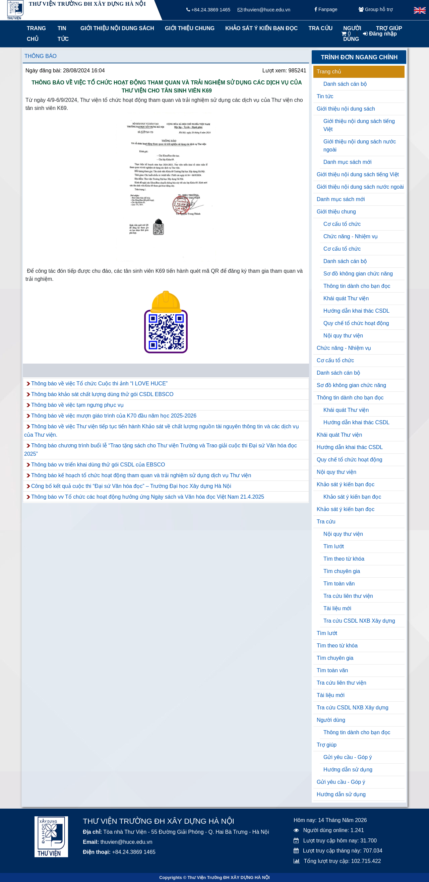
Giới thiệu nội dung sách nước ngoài (359, 145)
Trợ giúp (326, 745)
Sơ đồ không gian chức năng (358, 273)
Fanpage (326, 10)
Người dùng (331, 720)
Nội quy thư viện (343, 335)
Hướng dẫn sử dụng (347, 769)
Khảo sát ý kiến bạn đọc (260, 28)
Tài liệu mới (337, 608)
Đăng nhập (380, 34)
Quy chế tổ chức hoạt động (356, 323)
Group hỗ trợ (376, 10)
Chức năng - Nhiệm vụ (350, 236)
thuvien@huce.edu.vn (264, 10)
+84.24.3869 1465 (208, 10)
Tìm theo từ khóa (343, 559)
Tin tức (63, 33)
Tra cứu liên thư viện (348, 596)
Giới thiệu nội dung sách (115, 28)
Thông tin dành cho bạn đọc (356, 286)
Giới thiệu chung (189, 28)
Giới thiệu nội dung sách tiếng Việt (359, 125)
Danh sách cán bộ (345, 84)
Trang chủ (36, 33)
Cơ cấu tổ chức (342, 224)
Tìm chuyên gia (341, 571)
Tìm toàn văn (339, 583)
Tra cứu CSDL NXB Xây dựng (359, 621)
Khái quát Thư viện (346, 298)
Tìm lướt (333, 546)
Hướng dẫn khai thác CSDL (356, 311)
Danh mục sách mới (347, 162)
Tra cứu (320, 28)
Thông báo (40, 56)
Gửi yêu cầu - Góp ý (347, 757)
